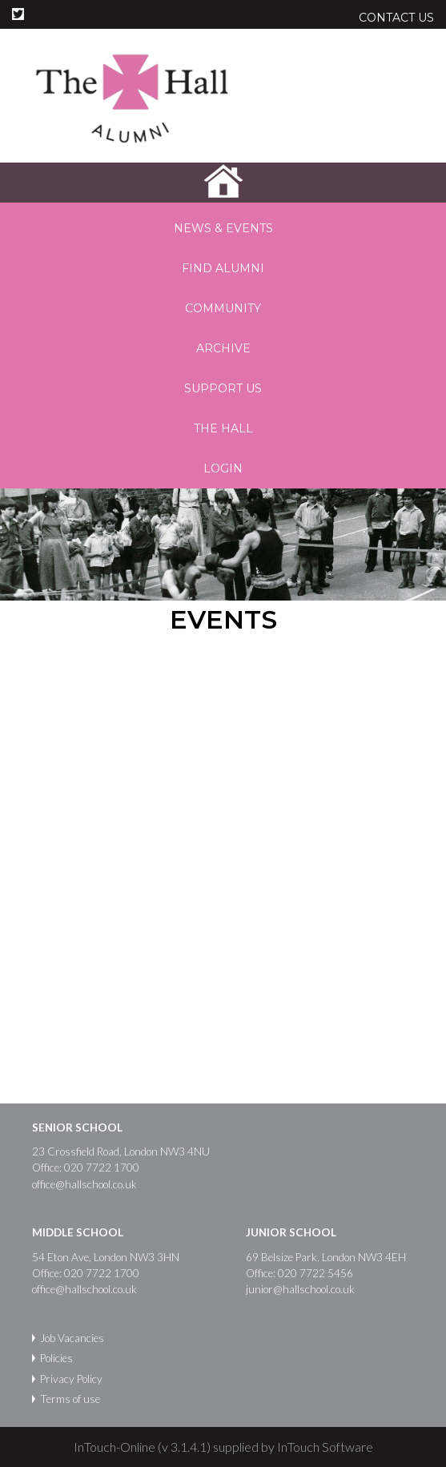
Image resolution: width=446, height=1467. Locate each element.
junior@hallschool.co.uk (300, 1289)
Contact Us (396, 17)
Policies (56, 1358)
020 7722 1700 (101, 1167)
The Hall (223, 428)
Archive (223, 348)
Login (223, 468)
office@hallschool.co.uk (84, 1184)
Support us (223, 388)
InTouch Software (325, 1446)
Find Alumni (223, 268)
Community (223, 308)
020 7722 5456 (315, 1273)
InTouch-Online (114, 1446)
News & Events (223, 228)
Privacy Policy (71, 1379)
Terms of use (70, 1399)
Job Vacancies (72, 1338)
